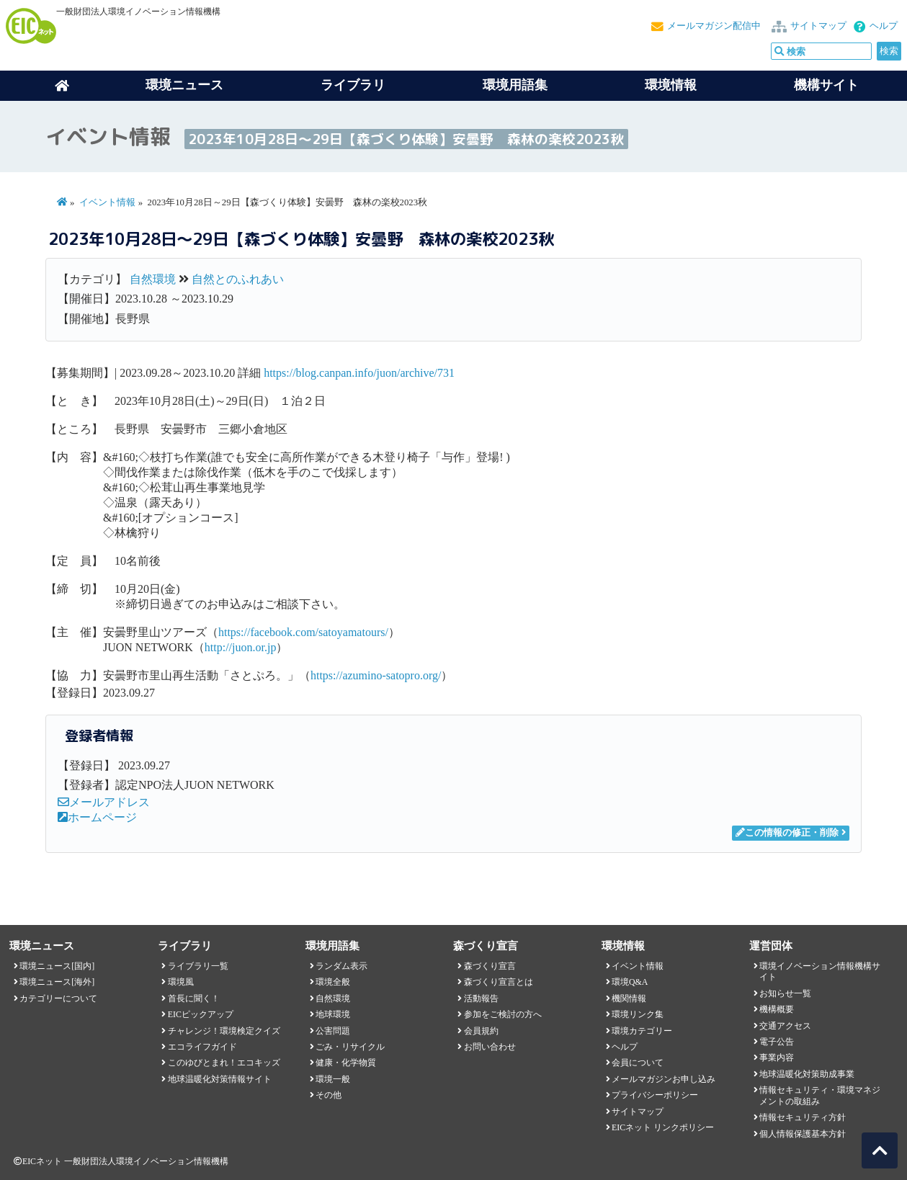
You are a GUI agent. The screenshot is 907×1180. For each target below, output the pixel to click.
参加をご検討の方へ (503, 1014)
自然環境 (153, 279)
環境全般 (333, 982)
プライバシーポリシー (655, 1095)
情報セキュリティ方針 (802, 1117)
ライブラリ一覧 (198, 966)
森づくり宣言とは (498, 982)
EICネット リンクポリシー (663, 1127)
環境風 (181, 982)
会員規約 (481, 1031)
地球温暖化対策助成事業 (806, 1074)
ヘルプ (884, 26)
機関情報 (629, 998)
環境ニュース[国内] (56, 966)
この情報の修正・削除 (787, 833)
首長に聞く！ (194, 998)
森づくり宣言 (490, 966)
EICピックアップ (200, 1014)
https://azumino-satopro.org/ (375, 675)
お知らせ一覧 (785, 993)
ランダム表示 (341, 966)
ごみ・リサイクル (350, 1047)
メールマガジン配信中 (714, 26)
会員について (638, 1063)
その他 (328, 1095)
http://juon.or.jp (241, 647)
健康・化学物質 (346, 1063)
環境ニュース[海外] (56, 982)
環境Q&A (630, 982)
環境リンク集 (638, 1014)
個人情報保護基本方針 (802, 1134)
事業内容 (776, 1057)
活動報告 (481, 998)
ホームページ (97, 817)
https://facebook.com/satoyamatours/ (303, 632)
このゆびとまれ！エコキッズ (224, 1063)
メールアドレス (104, 802)
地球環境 (333, 1014)
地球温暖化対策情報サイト (220, 1079)
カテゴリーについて (58, 998)
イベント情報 (107, 202)
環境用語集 (515, 85)
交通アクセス (785, 1026)
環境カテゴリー (642, 1031)
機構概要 (776, 1009)
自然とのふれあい (238, 279)
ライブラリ (353, 85)
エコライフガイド (202, 1047)
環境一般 (333, 1079)
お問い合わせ (490, 1047)
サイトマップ (818, 26)
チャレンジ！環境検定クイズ (224, 1031)
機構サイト (826, 85)
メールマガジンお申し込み (663, 1079)
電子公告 (776, 1042)
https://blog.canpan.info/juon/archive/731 (359, 373)
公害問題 (333, 1031)
